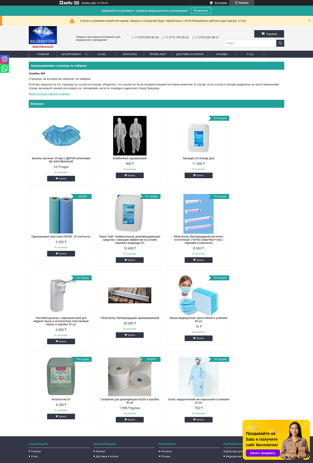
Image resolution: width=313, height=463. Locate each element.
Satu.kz (173, 455)
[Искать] (280, 43)
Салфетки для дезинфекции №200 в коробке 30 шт (189, 319)
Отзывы (222, 54)
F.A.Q (250, 54)
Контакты (130, 54)
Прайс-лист (158, 54)
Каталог (100, 369)
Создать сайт (88, 2)
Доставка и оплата (190, 54)
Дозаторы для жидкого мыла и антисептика (252, 369)
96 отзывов (221, 2)
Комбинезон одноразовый (124, 158)
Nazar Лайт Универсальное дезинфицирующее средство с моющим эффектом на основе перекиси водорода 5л (59, 239)
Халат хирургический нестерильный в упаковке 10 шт (253, 319)
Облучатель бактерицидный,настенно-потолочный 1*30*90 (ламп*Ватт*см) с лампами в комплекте (124, 239)
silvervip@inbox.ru (174, 417)
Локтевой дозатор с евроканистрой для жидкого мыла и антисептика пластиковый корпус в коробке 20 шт (189, 239)
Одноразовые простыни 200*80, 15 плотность (253, 160)
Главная (43, 54)
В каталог (201, 10)
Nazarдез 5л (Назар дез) (189, 158)
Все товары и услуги (267, 349)
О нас (102, 54)
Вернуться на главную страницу (49, 93)
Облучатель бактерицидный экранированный (254, 238)
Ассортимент (71, 54)
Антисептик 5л (124, 318)
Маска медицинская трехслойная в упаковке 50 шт (59, 319)
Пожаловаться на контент (184, 459)
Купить (61, 178)
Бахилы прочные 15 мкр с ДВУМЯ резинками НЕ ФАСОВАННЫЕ (59, 160)
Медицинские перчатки (240, 374)
